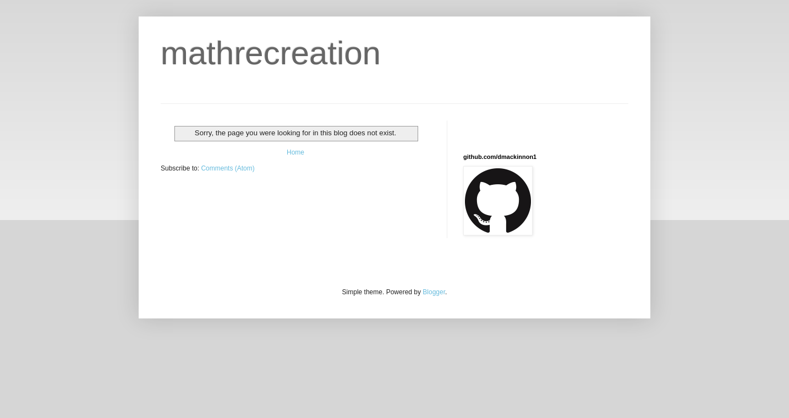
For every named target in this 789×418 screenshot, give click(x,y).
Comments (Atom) (227, 168)
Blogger (434, 292)
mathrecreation (271, 53)
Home (295, 152)
